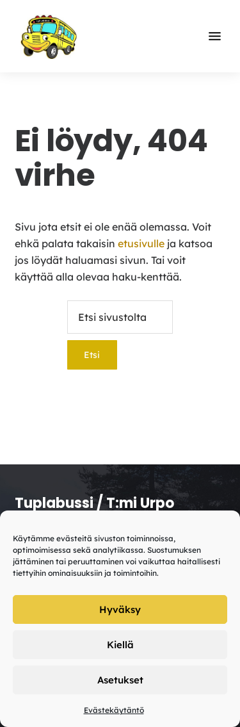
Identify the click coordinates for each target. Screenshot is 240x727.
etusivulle (141, 243)
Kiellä (120, 645)
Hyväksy (120, 609)
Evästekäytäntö (114, 710)
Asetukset (120, 680)
